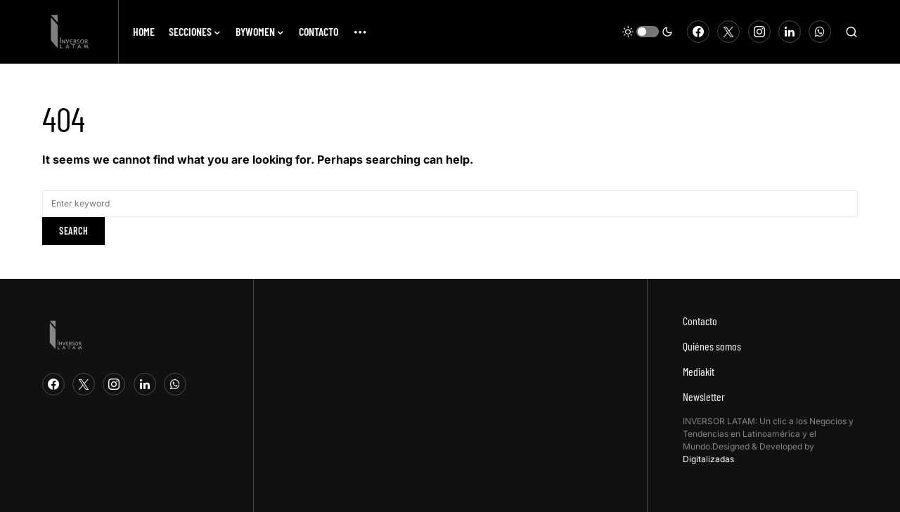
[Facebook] (698, 32)
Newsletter (704, 396)
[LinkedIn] (789, 32)
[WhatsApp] (820, 32)
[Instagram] (759, 32)
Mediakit (698, 371)
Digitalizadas (708, 459)
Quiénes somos (712, 346)
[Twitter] (728, 32)
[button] (647, 31)
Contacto (700, 320)
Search (73, 231)
